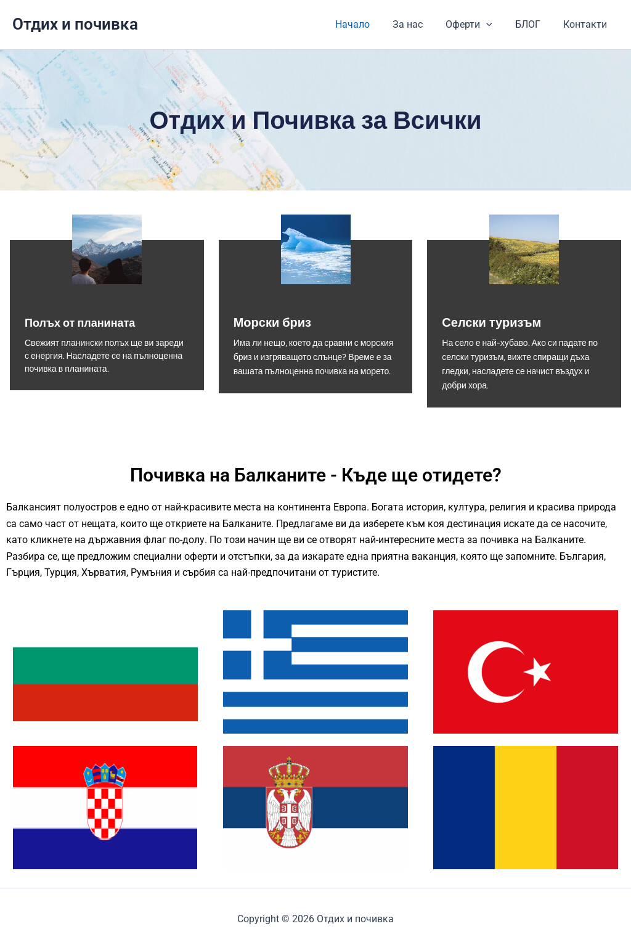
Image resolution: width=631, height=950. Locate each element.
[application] (494, 24)
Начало (366, 24)
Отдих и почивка (75, 24)
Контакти (587, 24)
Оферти (477, 24)
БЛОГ (532, 24)
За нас (419, 24)
